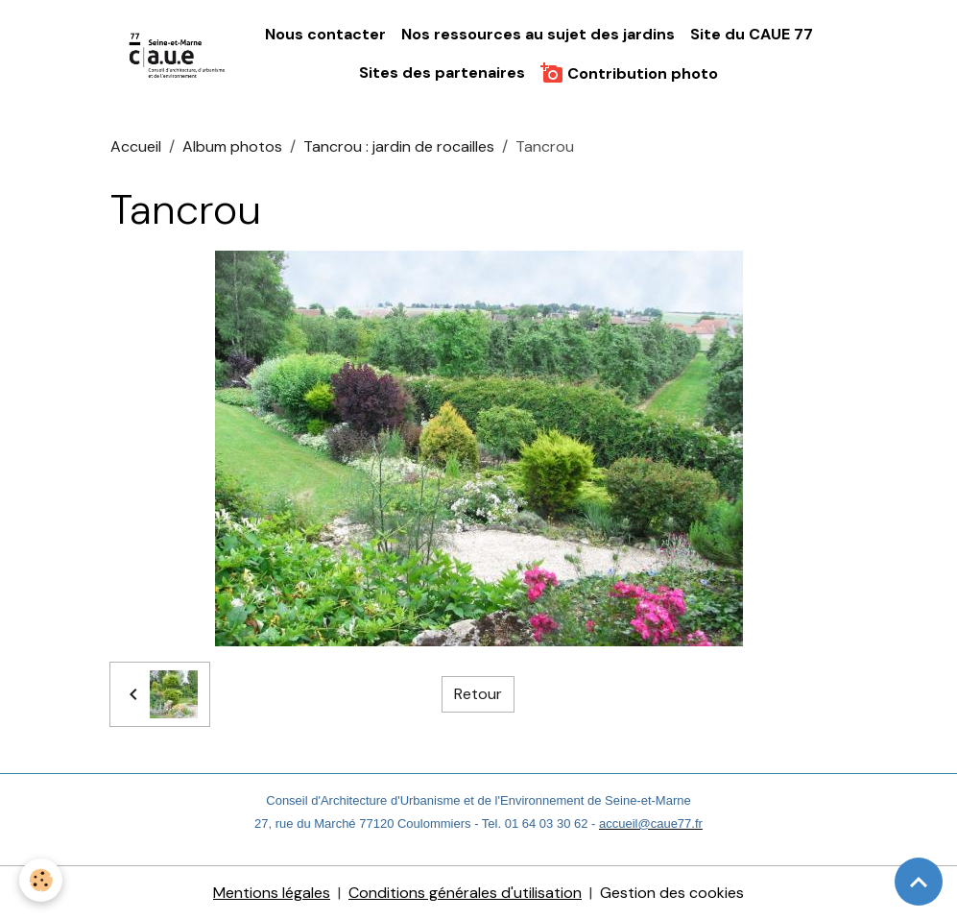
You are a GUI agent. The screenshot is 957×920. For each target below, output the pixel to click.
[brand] (178, 54)
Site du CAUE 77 (751, 34)
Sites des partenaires (442, 72)
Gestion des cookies (672, 893)
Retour (478, 694)
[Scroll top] (919, 882)
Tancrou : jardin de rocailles (398, 146)
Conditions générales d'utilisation (465, 893)
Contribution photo (629, 73)
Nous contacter (325, 34)
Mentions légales (271, 893)
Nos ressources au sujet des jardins (538, 34)
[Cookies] (40, 880)
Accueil (135, 146)
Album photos (232, 146)
